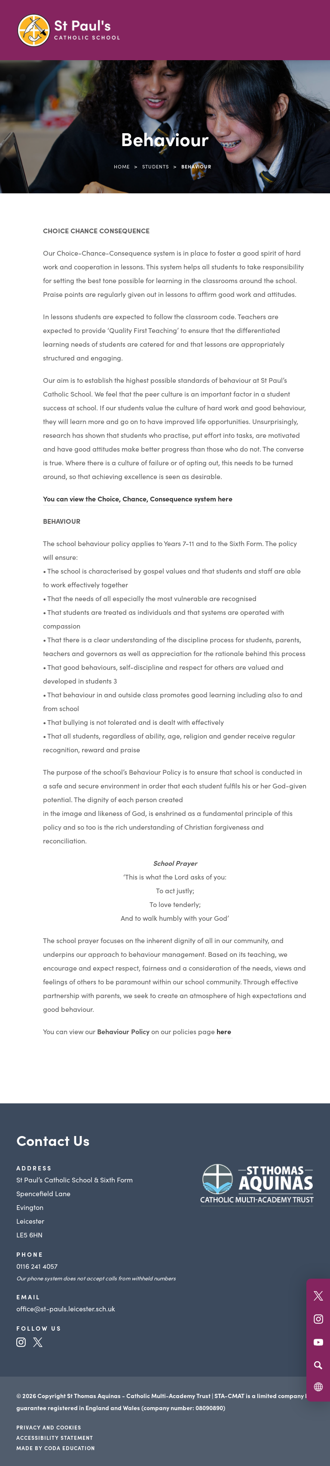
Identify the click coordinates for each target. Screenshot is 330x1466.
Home (122, 166)
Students (155, 166)
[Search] (318, 1365)
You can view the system (137, 498)
